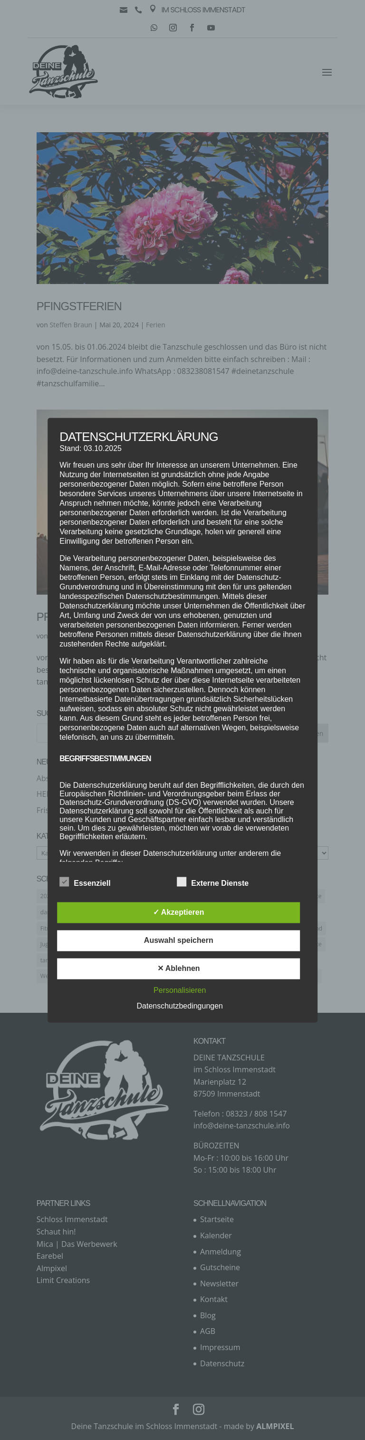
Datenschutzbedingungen (180, 1006)
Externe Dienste (213, 882)
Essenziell (84, 882)
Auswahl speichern (178, 940)
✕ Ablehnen (178, 968)
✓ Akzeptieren (178, 912)
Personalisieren (180, 990)
